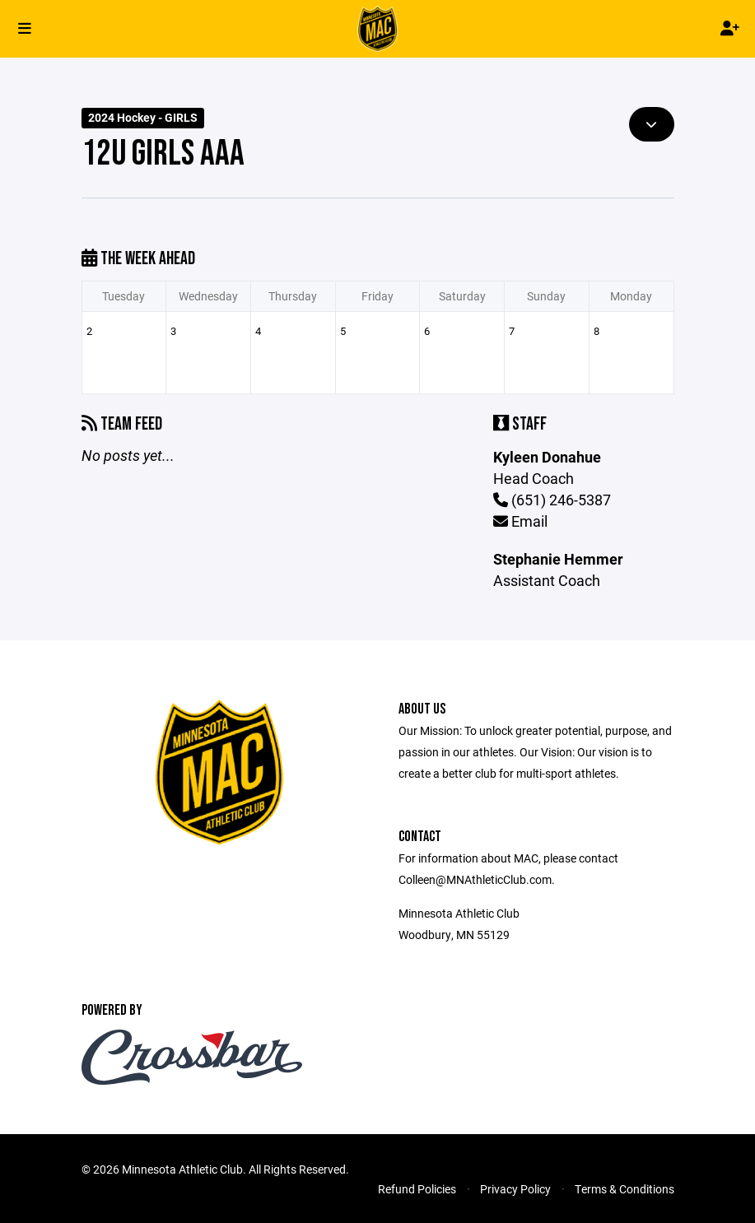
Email (520, 521)
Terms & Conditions (624, 1189)
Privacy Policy (515, 1189)
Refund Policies (417, 1189)
